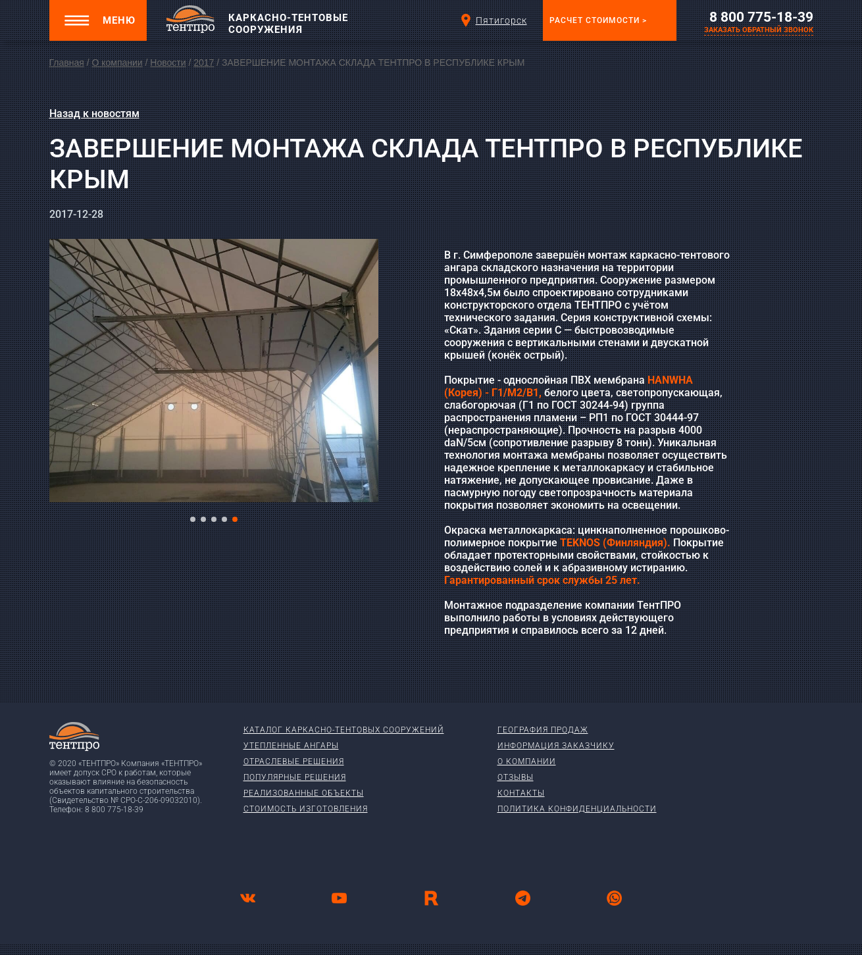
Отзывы (515, 777)
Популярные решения (294, 777)
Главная (66, 62)
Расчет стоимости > (598, 20)
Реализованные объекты (303, 793)
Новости (168, 62)
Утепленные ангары (291, 745)
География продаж (542, 730)
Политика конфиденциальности (577, 808)
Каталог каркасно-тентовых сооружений (343, 730)
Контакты (521, 793)
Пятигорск (493, 20)
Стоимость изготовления (305, 808)
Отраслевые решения (293, 761)
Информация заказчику (556, 745)
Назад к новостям (94, 113)
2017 (203, 62)
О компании (116, 62)
